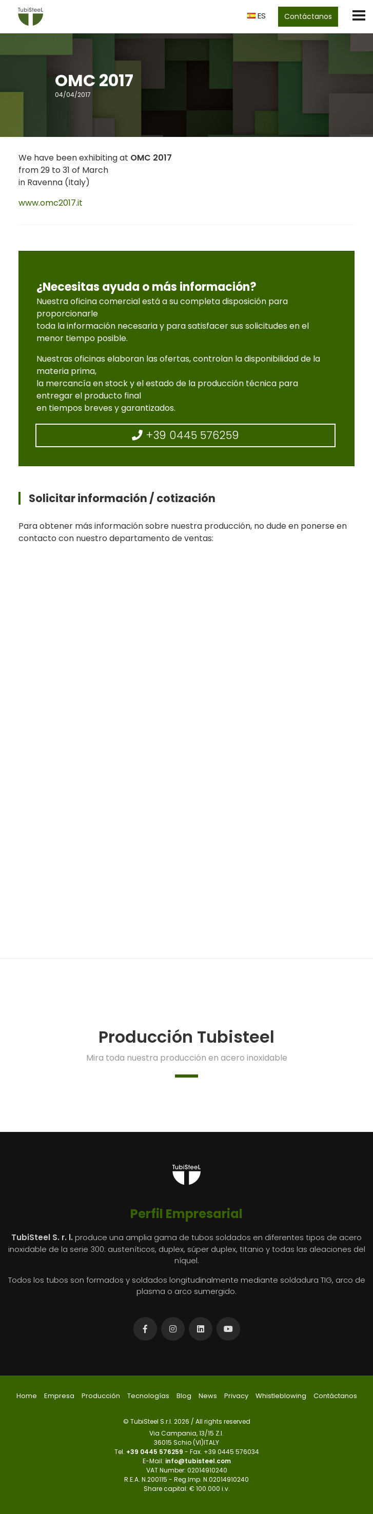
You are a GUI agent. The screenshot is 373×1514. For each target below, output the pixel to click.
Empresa (59, 1396)
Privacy (236, 1396)
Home (26, 1396)
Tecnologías (148, 1396)
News (208, 1396)
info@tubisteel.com (198, 1461)
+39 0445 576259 (185, 435)
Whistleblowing (281, 1396)
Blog (183, 1396)
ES (256, 15)
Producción (101, 1396)
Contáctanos (308, 16)
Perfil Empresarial (186, 1213)
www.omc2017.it (50, 203)
